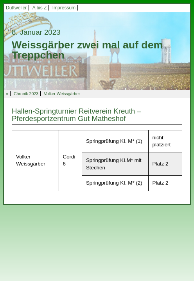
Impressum (63, 8)
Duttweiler (16, 8)
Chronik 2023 (26, 93)
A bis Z (39, 8)
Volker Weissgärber (62, 93)
